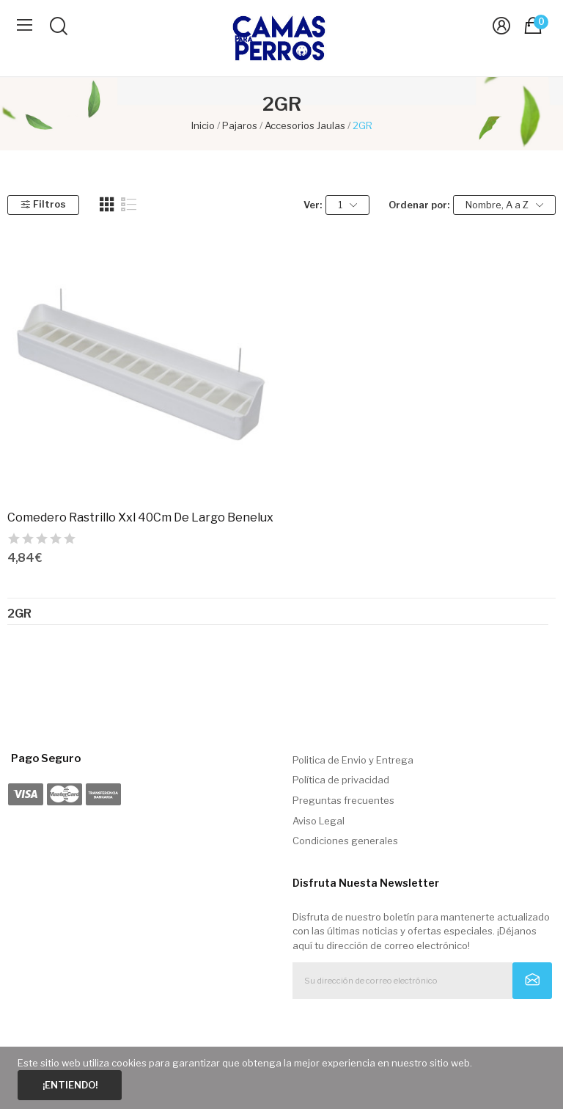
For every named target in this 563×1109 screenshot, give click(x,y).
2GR (19, 614)
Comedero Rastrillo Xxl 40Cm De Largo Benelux (140, 517)
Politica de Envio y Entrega (352, 760)
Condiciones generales (345, 840)
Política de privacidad (340, 780)
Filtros (43, 204)
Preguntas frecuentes (343, 800)
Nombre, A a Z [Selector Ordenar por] (504, 205)
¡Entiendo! (70, 1085)
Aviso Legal (318, 821)
